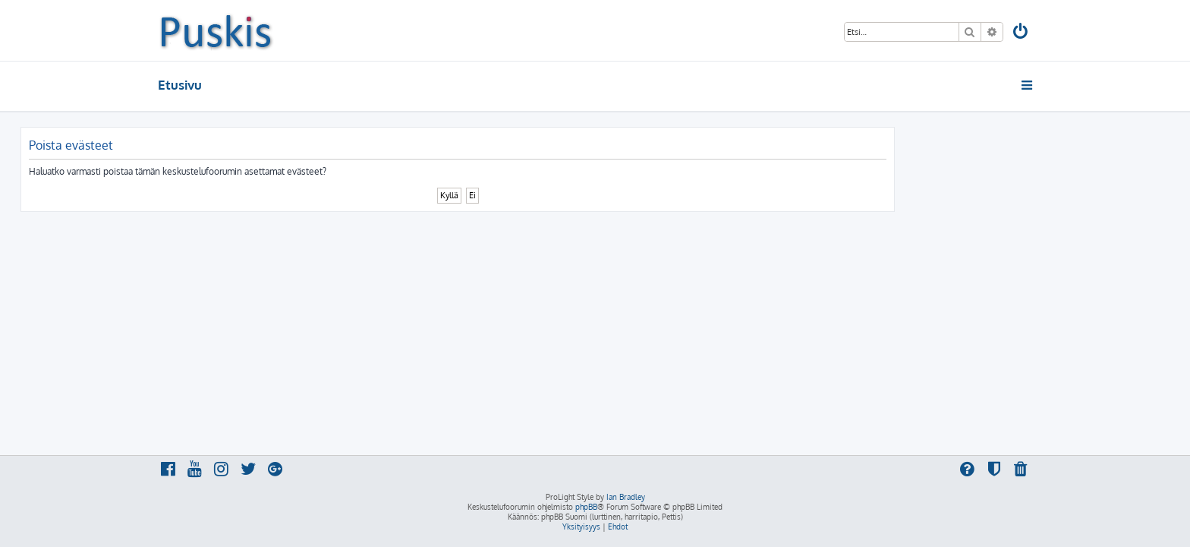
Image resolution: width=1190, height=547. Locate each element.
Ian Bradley (625, 496)
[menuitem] (1021, 33)
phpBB (586, 506)
